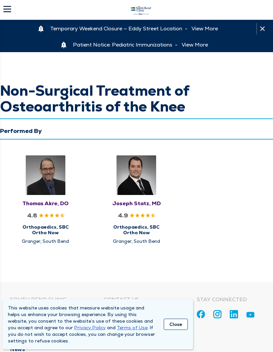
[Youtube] (250, 316)
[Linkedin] (234, 314)
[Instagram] (217, 314)
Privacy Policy (90, 328)
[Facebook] (201, 314)
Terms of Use (132, 328)
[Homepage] (140, 9)
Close (175, 324)
